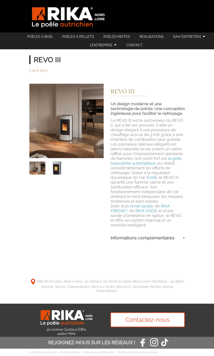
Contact (134, 45)
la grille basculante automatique (146, 160)
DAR (151, 177)
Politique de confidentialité (98, 352)
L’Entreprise (101, 45)
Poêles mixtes (116, 37)
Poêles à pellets (78, 37)
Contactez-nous (147, 319)
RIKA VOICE (146, 210)
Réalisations (151, 37)
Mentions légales (70, 352)
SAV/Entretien (187, 37)
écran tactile (141, 206)
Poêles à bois (39, 37)
